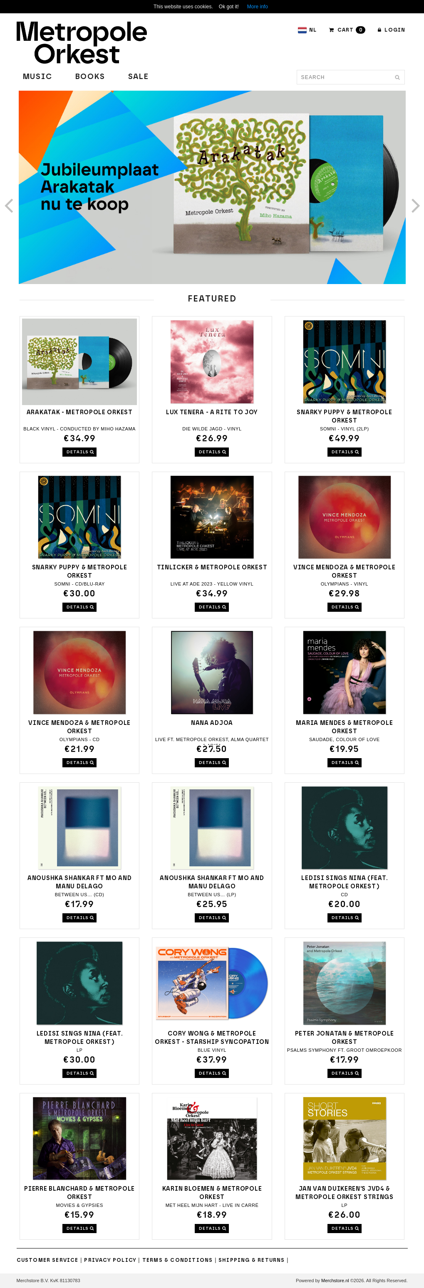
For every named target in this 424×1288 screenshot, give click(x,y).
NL (307, 30)
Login (391, 29)
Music (37, 77)
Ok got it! (229, 7)
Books (90, 77)
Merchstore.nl (335, 1280)
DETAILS (80, 452)
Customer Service (48, 1260)
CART (347, 30)
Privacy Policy (110, 1260)
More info (257, 7)
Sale (138, 77)
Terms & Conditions (177, 1260)
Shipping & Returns (251, 1260)
